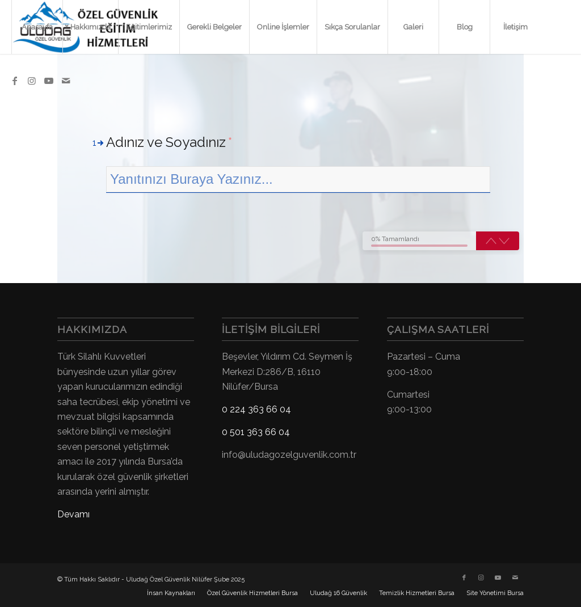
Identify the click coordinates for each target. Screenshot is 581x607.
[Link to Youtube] (48, 80)
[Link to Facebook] (14, 80)
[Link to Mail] (65, 80)
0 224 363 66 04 (256, 409)
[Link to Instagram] (31, 80)
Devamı (73, 514)
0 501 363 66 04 (256, 432)
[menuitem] (36, 27)
